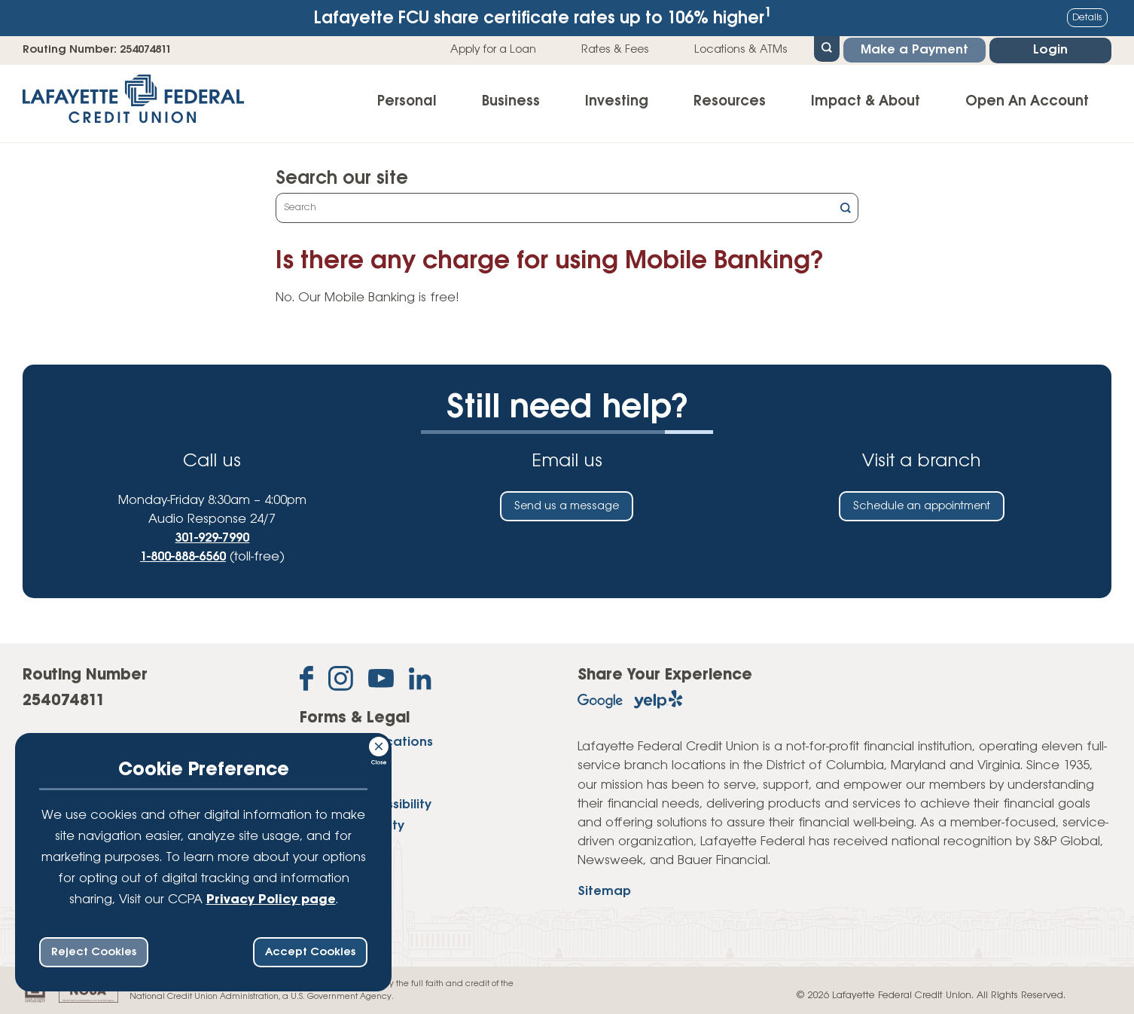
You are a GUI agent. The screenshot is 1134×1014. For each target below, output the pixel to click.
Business (511, 101)
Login (1050, 50)
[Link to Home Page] (133, 103)
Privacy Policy (343, 784)
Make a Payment (914, 50)
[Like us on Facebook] (306, 681)
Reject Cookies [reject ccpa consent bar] (93, 952)
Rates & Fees (615, 50)
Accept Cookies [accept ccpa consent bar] (310, 952)
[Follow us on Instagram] (340, 681)
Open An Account (1027, 101)
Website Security (352, 826)
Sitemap (604, 891)
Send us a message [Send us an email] (566, 506)
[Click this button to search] (845, 209)
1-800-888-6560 (183, 557)
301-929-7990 (212, 538)
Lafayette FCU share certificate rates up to (543, 17)
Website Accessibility (365, 805)
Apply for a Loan (493, 50)
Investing (616, 101)
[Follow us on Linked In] (420, 681)
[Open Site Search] (827, 47)
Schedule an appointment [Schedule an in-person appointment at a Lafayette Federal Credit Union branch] (921, 506)
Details (1087, 17)
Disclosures (335, 763)
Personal (407, 101)
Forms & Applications (366, 742)
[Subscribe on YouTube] (381, 681)
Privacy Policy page (271, 900)
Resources (730, 101)
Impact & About (865, 101)
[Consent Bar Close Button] (379, 744)
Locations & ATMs (741, 50)
